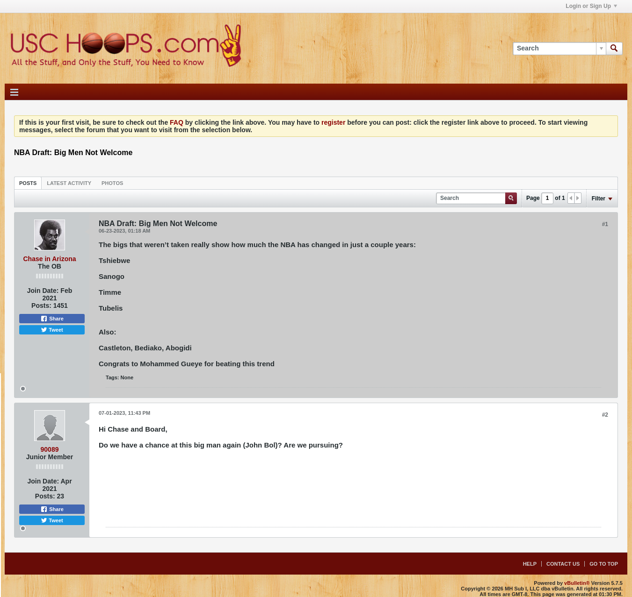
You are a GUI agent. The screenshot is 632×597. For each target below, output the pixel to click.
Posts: (41, 305)
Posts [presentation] (27, 183)
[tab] (28, 183)
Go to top (603, 564)
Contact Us (563, 564)
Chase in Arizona (49, 259)
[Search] (559, 48)
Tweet (52, 330)
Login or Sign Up (591, 6)
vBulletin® (577, 583)
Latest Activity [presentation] (69, 183)
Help (530, 564)
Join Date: (43, 290)
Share (52, 318)
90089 (50, 449)
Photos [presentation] (112, 183)
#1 (605, 224)
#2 (605, 415)
